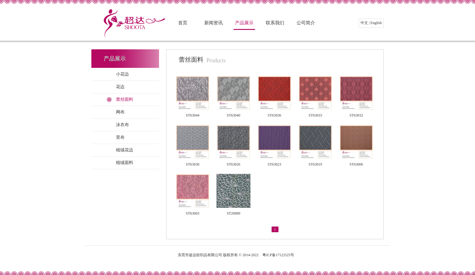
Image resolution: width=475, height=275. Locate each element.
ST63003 (192, 213)
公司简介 (306, 22)
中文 (364, 23)
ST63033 (315, 115)
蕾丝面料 (124, 99)
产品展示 (244, 22)
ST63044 (192, 115)
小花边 (122, 74)
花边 (120, 86)
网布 (120, 112)
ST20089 (233, 213)
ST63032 (356, 115)
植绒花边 (124, 150)
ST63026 (233, 164)
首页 (182, 22)
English (376, 23)
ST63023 (274, 164)
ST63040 (233, 115)
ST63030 (192, 164)
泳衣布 (122, 124)
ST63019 (315, 164)
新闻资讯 (213, 22)
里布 (120, 137)
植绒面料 (124, 162)
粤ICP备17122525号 (278, 255)
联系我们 (275, 22)
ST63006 (356, 164)
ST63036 (274, 115)
